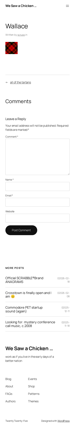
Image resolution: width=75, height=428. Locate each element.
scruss (21, 34)
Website (9, 211)
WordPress (64, 420)
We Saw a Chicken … (20, 5)
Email (9, 195)
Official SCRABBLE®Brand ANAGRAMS (24, 279)
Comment (11, 136)
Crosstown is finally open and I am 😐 (28, 294)
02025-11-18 (66, 324)
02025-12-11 (66, 309)
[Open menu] (67, 6)
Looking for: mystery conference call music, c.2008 (30, 324)
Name (9, 179)
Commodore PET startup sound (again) (24, 309)
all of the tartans (20, 82)
